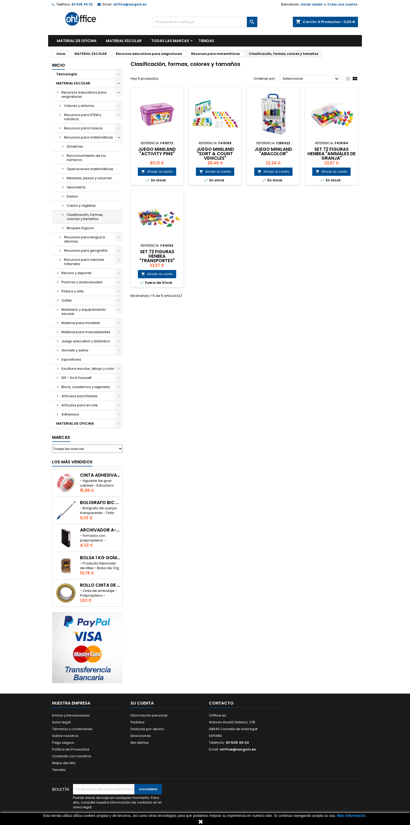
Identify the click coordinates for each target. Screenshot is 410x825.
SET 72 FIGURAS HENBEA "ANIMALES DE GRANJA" (332, 153)
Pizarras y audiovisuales (81, 282)
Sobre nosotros (65, 735)
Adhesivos (70, 414)
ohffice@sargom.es (129, 4)
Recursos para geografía (85, 250)
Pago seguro (63, 742)
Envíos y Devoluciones (71, 715)
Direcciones (140, 735)
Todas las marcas (170, 40)
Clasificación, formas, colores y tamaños (85, 216)
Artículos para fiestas (79, 396)
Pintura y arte (72, 291)
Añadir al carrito (157, 171)
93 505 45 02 (82, 4)
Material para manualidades (85, 332)
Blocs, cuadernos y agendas (85, 386)
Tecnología (66, 74)
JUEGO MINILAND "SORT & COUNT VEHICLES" (215, 153)
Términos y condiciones (72, 728)
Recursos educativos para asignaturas (83, 94)
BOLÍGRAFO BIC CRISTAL (100, 502)
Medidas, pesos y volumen (89, 178)
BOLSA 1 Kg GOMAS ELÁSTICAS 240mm (100, 558)
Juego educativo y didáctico (85, 341)
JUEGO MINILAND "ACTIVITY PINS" (157, 151)
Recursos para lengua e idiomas (84, 239)
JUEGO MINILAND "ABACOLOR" (273, 151)
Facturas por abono (147, 728)
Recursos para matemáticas (88, 137)
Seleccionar (311, 79)
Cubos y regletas (81, 205)
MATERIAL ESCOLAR (124, 40)
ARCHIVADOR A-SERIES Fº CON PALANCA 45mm (100, 530)
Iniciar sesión (312, 4)
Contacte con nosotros (71, 756)
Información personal (148, 715)
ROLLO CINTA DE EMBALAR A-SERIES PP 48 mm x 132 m (100, 585)
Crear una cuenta (342, 4)
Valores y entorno (79, 105)
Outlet (66, 300)
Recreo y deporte (76, 272)
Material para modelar (80, 322)
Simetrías (75, 146)
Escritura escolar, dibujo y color (88, 368)
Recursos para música (83, 128)
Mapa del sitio (64, 762)
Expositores (71, 359)
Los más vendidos (72, 462)
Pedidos (137, 722)
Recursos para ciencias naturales (84, 261)
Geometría (76, 187)
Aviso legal (61, 722)
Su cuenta (142, 703)
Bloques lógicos (80, 228)
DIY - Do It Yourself (76, 377)
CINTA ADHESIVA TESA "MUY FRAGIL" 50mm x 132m (100, 475)
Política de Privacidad (70, 749)
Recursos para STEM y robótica (82, 117)
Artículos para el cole (79, 405)
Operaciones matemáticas (90, 168)
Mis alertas (139, 742)
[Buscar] (205, 22)
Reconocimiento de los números (86, 157)
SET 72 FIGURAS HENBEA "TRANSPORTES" (157, 256)
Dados (72, 196)
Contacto (221, 703)
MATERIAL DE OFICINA (76, 40)
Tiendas (59, 769)
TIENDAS (206, 40)
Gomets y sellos (74, 350)
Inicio (58, 65)
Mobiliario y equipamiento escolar (83, 311)
